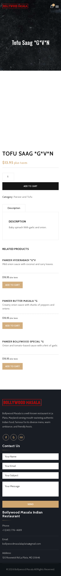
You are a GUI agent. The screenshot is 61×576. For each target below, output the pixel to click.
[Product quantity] (8, 177)
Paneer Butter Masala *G (20, 300)
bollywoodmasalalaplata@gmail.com (21, 543)
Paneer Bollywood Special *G (23, 341)
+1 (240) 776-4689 (12, 530)
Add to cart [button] (12, 285)
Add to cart (30, 186)
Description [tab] (14, 208)
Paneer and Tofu (23, 196)
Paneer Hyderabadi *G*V (19, 260)
